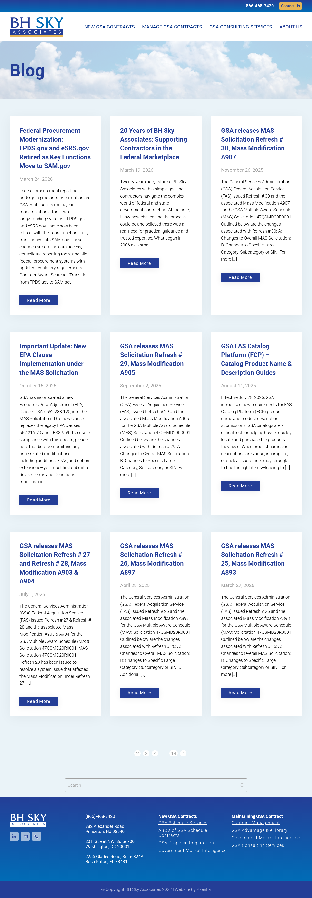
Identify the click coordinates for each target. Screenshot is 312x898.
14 (173, 753)
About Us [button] (290, 27)
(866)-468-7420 (100, 816)
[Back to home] (36, 26)
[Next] (183, 753)
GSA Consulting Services (240, 27)
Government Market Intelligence (192, 850)
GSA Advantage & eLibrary (260, 830)
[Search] (156, 785)
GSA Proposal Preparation (186, 842)
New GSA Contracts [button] (109, 27)
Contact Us (290, 6)
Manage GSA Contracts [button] (172, 27)
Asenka (204, 889)
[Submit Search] (242, 785)
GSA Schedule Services (182, 822)
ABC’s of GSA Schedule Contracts (182, 833)
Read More (38, 300)
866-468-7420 (260, 5)
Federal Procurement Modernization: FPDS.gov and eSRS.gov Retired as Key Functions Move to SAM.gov (55, 148)
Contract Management (256, 822)
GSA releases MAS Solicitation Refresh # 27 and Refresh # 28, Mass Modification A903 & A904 (55, 563)
